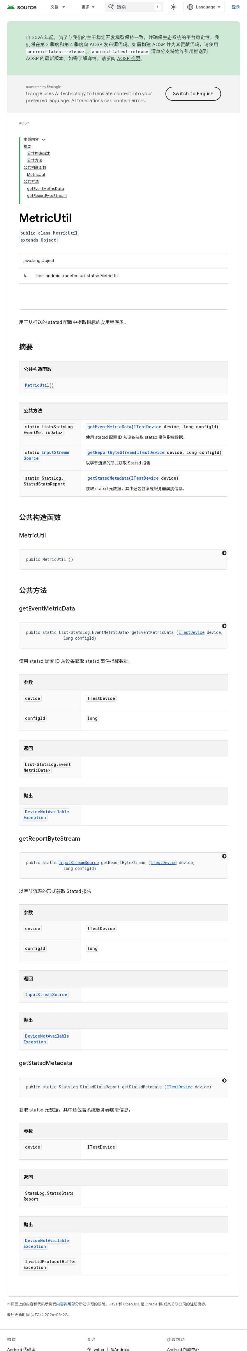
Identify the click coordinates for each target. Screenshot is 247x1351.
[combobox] (134, 7)
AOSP (24, 123)
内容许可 (63, 1304)
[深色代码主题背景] (224, 552)
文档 (54, 7)
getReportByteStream (111, 452)
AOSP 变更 (129, 59)
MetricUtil (37, 385)
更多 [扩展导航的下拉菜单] (85, 7)
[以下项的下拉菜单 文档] (66, 7)
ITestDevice (147, 426)
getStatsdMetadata (108, 478)
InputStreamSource (79, 862)
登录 (236, 7)
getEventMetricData (109, 426)
